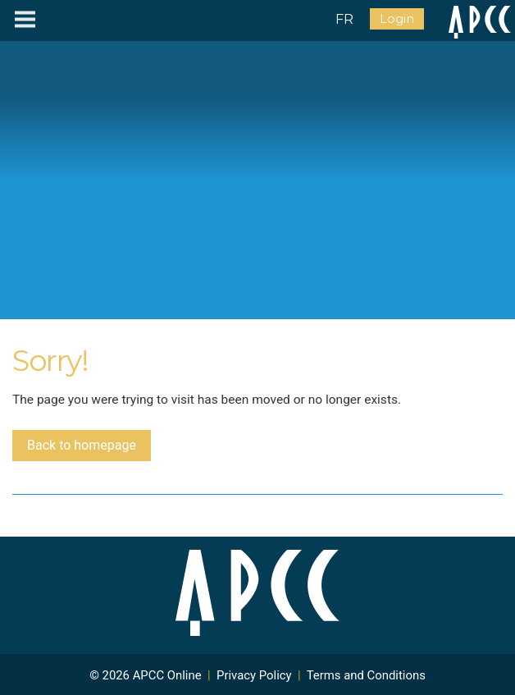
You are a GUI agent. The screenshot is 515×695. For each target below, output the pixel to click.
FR (344, 19)
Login (397, 18)
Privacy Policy (254, 675)
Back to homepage (81, 445)
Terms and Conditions (366, 675)
